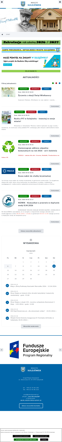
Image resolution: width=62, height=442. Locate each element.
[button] (53, 83)
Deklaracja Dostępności (9, 428)
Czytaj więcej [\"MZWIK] (55, 222)
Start (8, 34)
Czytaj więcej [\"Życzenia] (55, 106)
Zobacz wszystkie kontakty (31, 392)
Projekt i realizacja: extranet (11, 425)
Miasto (34, 4)
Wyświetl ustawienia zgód (41, 436)
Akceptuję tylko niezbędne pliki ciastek (26, 439)
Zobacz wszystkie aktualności (31, 231)
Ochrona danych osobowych (21, 436)
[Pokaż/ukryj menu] (60, 2)
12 (54, 266)
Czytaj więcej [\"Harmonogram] (55, 163)
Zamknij (44, 439)
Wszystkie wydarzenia (31, 326)
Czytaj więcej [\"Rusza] (55, 190)
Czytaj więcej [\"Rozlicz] (55, 136)
